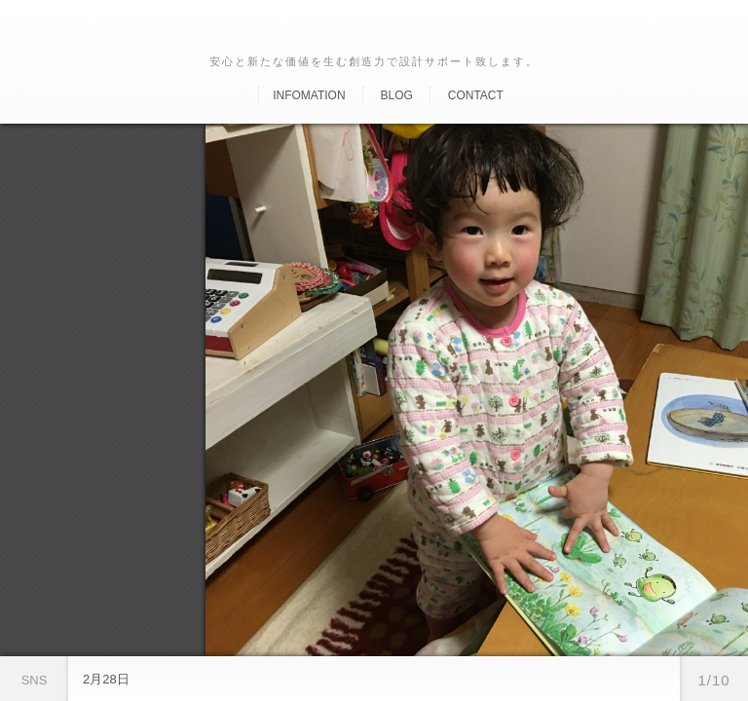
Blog (396, 95)
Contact (476, 95)
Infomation (309, 95)
